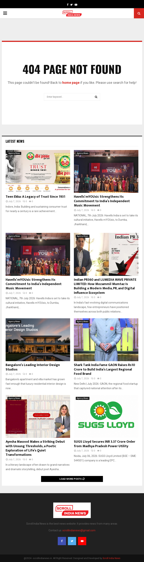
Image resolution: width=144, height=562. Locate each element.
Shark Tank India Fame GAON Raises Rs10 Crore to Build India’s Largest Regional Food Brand (104, 369)
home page (71, 83)
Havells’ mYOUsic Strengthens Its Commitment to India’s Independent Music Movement (102, 201)
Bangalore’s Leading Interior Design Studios (33, 367)
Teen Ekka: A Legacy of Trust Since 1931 (35, 197)
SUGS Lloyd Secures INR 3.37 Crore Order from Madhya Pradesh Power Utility (104, 444)
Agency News (14, 153)
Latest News (15, 141)
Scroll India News (111, 558)
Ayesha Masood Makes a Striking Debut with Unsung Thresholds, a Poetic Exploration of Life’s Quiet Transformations (35, 448)
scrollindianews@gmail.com (78, 530)
